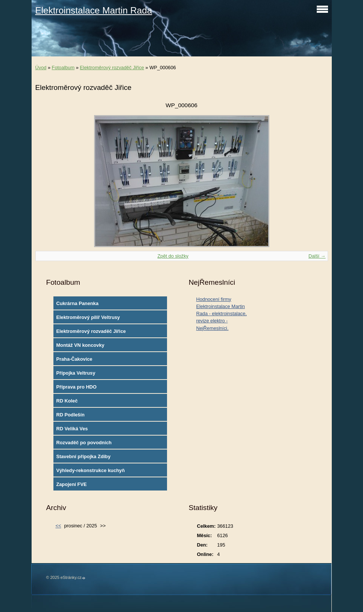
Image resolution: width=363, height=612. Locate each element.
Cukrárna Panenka (77, 303)
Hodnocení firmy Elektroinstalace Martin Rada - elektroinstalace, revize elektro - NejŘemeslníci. (221, 313)
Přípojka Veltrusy (75, 373)
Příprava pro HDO (76, 387)
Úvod (41, 67)
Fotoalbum (63, 67)
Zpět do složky (172, 256)
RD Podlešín (70, 415)
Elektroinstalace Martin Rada (93, 10)
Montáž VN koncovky (80, 345)
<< (58, 525)
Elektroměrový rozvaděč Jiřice (112, 67)
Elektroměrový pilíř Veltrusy (88, 317)
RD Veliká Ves (72, 428)
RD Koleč (66, 401)
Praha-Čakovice (74, 359)
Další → (317, 256)
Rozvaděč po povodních (83, 442)
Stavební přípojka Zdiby (83, 456)
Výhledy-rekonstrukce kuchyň (90, 470)
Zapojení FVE (71, 484)
